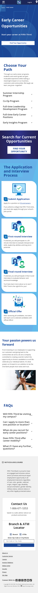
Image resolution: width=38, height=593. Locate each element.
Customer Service (7, 556)
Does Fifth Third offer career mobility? (17, 439)
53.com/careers (25, 203)
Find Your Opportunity (18, 43)
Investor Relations (7, 562)
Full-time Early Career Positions (17, 116)
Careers (4, 559)
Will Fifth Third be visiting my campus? (17, 415)
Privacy (4, 572)
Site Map (5, 575)
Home (3, 7)
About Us (5, 553)
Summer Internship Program (17, 94)
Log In (30, 2)
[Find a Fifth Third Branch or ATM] (36, 2)
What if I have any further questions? (17, 447)
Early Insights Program (17, 122)
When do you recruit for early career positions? (17, 431)
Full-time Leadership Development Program (17, 108)
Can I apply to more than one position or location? (17, 423)
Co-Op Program (17, 100)
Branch (14, 534)
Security (4, 569)
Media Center (6, 566)
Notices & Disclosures (12, 462)
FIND (19, 545)
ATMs (23, 534)
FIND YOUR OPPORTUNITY (19, 150)
